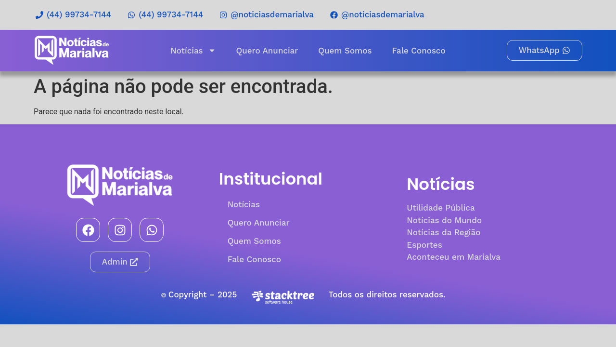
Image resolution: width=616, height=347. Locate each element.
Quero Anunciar (267, 50)
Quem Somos (345, 50)
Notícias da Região (443, 232)
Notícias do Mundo (444, 220)
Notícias (193, 50)
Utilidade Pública (441, 208)
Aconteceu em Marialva (453, 257)
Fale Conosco (418, 50)
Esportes (424, 245)
